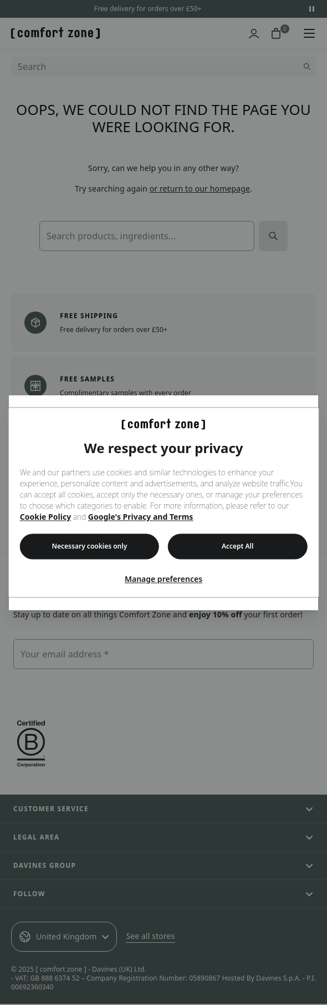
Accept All (238, 546)
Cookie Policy (45, 517)
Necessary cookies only (89, 546)
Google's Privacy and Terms (140, 517)
